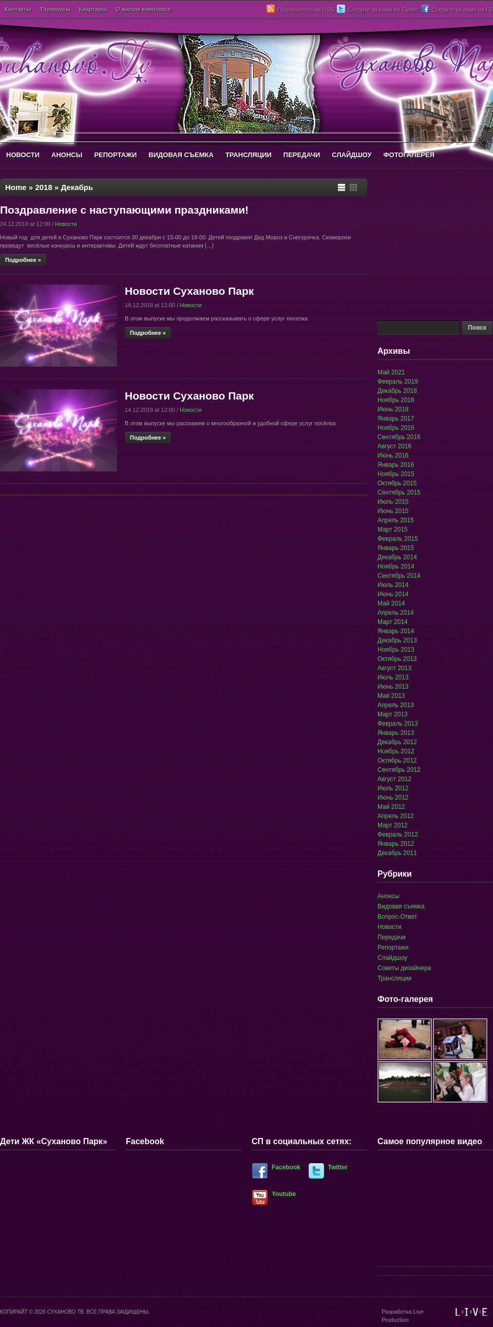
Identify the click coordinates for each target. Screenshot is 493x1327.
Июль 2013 (393, 677)
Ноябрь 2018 (395, 400)
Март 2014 (392, 621)
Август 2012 (394, 779)
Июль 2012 (393, 788)
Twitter (338, 1167)
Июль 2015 (393, 501)
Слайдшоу (392, 957)
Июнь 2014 (393, 594)
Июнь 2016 (393, 455)
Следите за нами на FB (462, 10)
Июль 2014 (393, 585)
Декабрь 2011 (397, 853)
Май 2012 (391, 806)
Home (16, 187)
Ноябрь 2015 (395, 474)
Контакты (18, 9)
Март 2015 (392, 529)
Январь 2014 (395, 631)
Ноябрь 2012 (395, 751)
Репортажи (393, 947)
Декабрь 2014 (397, 557)
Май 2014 (391, 603)
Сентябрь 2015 (399, 492)
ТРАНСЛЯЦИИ (248, 155)
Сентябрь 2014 (399, 575)
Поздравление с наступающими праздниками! (124, 210)
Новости (66, 224)
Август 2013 (394, 668)
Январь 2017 (395, 418)
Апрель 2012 (395, 816)
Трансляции (394, 978)
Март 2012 (392, 825)
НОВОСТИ (23, 155)
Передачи (391, 937)
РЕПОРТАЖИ (115, 155)
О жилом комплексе (143, 9)
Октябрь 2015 (397, 483)
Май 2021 (391, 372)
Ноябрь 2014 (395, 566)
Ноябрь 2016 (395, 427)
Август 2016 (394, 446)
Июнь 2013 (393, 686)
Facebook (286, 1167)
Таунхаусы (55, 9)
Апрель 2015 (395, 520)
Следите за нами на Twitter (383, 10)
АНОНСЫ (66, 155)
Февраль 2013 (397, 723)
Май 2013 (391, 695)
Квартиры (93, 9)
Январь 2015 (395, 548)
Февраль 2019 (397, 381)
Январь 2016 (395, 464)
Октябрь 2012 (397, 760)
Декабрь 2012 (397, 742)
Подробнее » (23, 260)
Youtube (284, 1194)
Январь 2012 (395, 843)
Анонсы (388, 896)
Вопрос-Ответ (397, 916)
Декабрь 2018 (397, 390)
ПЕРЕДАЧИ (301, 155)
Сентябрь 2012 (399, 769)
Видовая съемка (401, 906)
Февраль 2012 (397, 834)
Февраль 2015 (397, 538)
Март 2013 (392, 714)
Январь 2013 (395, 732)
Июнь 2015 (393, 511)
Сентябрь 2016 (399, 437)
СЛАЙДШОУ (351, 155)
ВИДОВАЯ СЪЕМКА (181, 155)
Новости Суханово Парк (189, 291)
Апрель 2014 (395, 612)
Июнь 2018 (393, 409)
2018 (43, 187)
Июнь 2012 (393, 797)
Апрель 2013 (395, 705)
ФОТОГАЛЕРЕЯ (408, 155)
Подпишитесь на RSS (305, 10)
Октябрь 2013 (397, 658)
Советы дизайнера (404, 968)
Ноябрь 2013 (395, 649)
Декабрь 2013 (397, 640)
